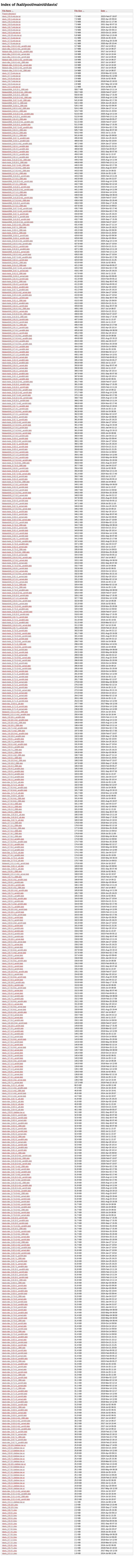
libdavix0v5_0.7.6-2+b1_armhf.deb (16, 433)
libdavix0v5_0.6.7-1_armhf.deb (15, 617)
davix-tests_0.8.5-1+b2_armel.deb (16, 520)
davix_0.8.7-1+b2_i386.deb (13, 731)
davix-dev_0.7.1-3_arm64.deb (14, 1394)
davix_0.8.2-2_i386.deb (12, 809)
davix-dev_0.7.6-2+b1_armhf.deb (16, 1212)
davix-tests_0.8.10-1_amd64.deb (15, 249)
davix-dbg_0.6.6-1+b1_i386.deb (15, 62)
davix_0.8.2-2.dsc (9, 1516)
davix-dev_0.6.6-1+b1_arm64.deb (16, 1421)
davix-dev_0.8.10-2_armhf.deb (15, 1218)
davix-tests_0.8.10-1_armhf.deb (15, 387)
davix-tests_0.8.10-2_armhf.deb (15, 595)
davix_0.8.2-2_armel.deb (12, 1018)
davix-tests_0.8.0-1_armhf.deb (15, 514)
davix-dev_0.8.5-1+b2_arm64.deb (16, 1253)
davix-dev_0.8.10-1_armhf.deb (15, 1272)
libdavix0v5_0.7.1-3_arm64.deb (15, 455)
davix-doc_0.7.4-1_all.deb (13, 782)
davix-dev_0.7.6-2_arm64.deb (14, 1318)
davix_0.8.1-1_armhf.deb (12, 974)
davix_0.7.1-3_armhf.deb (12, 1064)
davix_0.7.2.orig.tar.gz (11, 73)
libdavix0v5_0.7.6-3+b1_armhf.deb (16, 425)
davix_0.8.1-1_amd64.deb (13, 780)
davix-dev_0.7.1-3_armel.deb (14, 1399)
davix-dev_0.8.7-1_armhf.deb (14, 1256)
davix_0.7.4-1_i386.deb (12, 834)
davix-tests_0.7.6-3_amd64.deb (15, 544)
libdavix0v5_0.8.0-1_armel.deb (15, 365)
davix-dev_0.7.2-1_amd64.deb (15, 1391)
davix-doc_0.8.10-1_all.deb (13, 815)
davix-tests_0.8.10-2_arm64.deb (15, 614)
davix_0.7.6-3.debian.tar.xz (13, 1467)
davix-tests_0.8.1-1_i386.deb (14, 301)
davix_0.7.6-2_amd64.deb (13, 847)
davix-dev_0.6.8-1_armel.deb (14, 1413)
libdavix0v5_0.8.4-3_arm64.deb (15, 279)
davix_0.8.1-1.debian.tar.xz (13, 1486)
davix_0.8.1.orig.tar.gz (11, 19)
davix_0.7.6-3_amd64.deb (13, 777)
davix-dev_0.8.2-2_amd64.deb (15, 1139)
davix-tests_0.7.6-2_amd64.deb (15, 590)
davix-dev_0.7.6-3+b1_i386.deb (15, 1193)
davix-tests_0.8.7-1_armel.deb (14, 506)
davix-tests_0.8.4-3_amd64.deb (15, 360)
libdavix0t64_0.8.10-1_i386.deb (15, 89)
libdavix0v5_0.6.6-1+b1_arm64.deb (16, 558)
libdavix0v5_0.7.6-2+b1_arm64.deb (16, 411)
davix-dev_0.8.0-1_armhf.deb (14, 1115)
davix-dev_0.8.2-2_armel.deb (14, 1134)
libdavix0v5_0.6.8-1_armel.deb (15, 604)
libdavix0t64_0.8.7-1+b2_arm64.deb (17, 208)
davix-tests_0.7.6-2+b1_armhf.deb (16, 641)
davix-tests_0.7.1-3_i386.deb (14, 644)
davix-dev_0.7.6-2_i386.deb (13, 1321)
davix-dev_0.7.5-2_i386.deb (13, 1332)
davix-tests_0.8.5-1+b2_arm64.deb (16, 441)
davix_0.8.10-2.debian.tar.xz (14, 1445)
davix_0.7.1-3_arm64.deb (12, 1031)
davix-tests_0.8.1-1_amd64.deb (15, 376)
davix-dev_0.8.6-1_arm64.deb (14, 1294)
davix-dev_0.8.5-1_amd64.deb (15, 1337)
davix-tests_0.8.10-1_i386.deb (14, 163)
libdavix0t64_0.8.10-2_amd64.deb (16, 125)
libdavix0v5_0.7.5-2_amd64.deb (15, 347)
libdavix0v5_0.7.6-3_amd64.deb (15, 341)
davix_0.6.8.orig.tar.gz (11, 79)
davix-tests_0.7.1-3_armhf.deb (15, 706)
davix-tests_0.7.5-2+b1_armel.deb (16, 690)
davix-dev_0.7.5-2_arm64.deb (14, 1329)
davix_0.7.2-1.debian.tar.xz (13, 1461)
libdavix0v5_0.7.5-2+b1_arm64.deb (16, 460)
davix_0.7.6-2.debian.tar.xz (13, 1470)
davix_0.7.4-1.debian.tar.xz (13, 1472)
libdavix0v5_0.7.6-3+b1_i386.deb (16, 168)
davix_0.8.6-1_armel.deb (12, 955)
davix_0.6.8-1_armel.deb (12, 1072)
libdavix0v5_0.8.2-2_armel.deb (15, 368)
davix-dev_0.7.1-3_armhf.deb (14, 1396)
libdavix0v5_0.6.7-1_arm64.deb (15, 539)
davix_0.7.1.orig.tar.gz (11, 76)
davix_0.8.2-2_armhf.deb (12, 969)
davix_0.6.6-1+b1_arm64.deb (14, 1012)
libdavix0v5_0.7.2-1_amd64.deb (15, 352)
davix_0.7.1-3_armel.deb (12, 1069)
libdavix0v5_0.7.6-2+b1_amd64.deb (17, 336)
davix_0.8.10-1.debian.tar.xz (14, 1464)
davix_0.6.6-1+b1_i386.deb (13, 888)
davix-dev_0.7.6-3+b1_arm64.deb (16, 1199)
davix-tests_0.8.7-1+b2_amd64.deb (17, 257)
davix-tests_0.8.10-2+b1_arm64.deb (17, 612)
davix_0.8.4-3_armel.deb (12, 993)
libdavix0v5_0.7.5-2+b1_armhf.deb (16, 493)
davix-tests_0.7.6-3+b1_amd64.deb (17, 541)
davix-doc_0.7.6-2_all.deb (13, 858)
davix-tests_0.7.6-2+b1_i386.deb (15, 482)
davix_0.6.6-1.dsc (9, 1551)
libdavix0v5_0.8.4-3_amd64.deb (15, 149)
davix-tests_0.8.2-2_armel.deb (14, 547)
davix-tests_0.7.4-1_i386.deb (14, 587)
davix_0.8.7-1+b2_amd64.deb (14, 728)
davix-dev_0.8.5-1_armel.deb (14, 1340)
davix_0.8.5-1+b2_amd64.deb (14, 744)
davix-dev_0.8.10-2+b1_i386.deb (16, 1158)
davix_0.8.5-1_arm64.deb (12, 901)
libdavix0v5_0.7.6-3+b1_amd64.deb (17, 338)
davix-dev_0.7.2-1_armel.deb (14, 1386)
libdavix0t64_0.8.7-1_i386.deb (14, 103)
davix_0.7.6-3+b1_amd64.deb (14, 790)
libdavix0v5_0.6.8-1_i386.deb (14, 263)
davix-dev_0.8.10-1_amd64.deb (15, 1269)
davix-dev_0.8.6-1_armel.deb (14, 1288)
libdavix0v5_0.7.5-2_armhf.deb (15, 490)
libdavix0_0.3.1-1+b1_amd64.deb (16, 715)
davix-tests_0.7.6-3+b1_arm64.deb (16, 636)
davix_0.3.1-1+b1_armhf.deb (14, 1093)
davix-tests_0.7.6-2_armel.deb (14, 682)
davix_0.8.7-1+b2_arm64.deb (14, 904)
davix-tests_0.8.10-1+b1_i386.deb (16, 160)
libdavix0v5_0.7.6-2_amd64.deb (15, 330)
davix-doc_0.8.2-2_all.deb (13, 1104)
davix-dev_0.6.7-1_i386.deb (13, 1437)
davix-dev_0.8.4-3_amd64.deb (15, 1359)
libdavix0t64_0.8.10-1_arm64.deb (16, 187)
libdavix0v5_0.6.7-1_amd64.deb (15, 406)
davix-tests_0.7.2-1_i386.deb (14, 585)
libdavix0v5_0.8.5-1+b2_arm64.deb (16, 244)
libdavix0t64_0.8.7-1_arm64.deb (15, 217)
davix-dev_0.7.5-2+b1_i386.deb (15, 1234)
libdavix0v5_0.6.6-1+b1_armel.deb (16, 625)
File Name (6, 11)
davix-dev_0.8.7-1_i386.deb (13, 1258)
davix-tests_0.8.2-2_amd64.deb (15, 363)
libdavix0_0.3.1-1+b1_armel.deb (15, 874)
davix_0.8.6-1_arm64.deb (12, 882)
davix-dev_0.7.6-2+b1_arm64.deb (16, 1204)
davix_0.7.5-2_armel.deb (12, 1053)
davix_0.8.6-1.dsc (9, 1513)
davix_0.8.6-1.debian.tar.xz (13, 1453)
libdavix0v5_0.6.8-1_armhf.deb (15, 568)
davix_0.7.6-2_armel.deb (12, 1050)
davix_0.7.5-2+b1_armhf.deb (14, 1039)
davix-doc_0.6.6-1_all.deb (13, 704)
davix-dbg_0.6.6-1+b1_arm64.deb (16, 49)
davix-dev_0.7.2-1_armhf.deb (14, 1383)
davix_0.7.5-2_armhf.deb (12, 1037)
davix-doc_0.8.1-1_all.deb (13, 866)
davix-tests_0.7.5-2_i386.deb (14, 549)
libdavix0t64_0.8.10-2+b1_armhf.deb (17, 198)
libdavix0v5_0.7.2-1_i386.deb (14, 184)
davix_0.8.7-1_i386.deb (12, 750)
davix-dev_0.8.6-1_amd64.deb (15, 1291)
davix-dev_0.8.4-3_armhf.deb (14, 1350)
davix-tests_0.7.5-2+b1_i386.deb (15, 552)
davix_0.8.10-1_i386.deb (12, 725)
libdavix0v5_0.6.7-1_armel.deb (15, 628)
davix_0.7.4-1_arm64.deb (12, 1034)
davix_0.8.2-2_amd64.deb (13, 774)
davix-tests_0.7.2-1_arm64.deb (15, 679)
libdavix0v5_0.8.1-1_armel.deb (15, 371)
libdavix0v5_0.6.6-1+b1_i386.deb (16, 309)
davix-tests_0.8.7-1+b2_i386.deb (15, 165)
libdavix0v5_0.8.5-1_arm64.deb (15, 246)
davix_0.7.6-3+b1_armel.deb (14, 1010)
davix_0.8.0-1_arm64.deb (12, 936)
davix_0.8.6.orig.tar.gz (11, 30)
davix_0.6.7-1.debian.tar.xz (13, 1478)
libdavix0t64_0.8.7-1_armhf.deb (15, 214)
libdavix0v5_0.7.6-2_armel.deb (15, 560)
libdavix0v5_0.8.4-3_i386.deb (14, 119)
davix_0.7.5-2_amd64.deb (13, 839)
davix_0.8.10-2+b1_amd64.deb (15, 734)
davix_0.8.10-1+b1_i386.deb (14, 723)
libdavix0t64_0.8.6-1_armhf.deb (15, 236)
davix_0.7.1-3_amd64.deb (13, 850)
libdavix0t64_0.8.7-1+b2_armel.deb (16, 268)
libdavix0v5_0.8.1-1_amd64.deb (15, 157)
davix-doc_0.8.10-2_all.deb (13, 817)
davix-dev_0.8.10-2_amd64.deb (15, 1221)
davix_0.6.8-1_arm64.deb (12, 985)
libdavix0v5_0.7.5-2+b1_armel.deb (16, 574)
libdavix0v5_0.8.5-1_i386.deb (14, 111)
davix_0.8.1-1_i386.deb (12, 807)
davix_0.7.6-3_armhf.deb (12, 980)
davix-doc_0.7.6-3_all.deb (13, 853)
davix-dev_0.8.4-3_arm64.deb (14, 1353)
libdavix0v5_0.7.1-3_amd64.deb (15, 355)
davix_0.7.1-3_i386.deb (12, 823)
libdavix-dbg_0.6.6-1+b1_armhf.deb (17, 68)
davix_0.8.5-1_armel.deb (12, 947)
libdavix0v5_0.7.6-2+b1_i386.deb (16, 171)
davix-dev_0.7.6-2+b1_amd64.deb (16, 1207)
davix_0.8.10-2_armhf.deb (13, 1026)
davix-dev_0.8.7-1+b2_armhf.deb (16, 1169)
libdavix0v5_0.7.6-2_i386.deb (14, 195)
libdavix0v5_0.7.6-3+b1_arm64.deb (16, 430)
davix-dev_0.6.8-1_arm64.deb (14, 1405)
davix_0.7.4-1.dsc (9, 1532)
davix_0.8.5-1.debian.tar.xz (13, 1448)
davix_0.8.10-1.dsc (10, 1505)
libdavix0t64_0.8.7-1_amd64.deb (15, 138)
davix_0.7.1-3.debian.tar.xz (13, 1451)
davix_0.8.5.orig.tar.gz (11, 33)
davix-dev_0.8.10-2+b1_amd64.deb (17, 1161)
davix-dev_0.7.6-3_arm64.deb (14, 1302)
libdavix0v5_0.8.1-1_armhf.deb (15, 333)
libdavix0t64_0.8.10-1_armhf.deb (15, 176)
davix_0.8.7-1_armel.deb (12, 945)
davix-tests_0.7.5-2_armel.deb (14, 693)
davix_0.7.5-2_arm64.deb (12, 1020)
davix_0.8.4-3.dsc (9, 1521)
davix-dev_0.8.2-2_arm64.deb (14, 1131)
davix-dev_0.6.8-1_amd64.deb (15, 1410)
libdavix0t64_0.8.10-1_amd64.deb (16, 117)
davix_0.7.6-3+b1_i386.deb (13, 801)
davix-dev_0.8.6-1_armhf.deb (14, 1286)
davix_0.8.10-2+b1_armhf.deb (14, 1023)
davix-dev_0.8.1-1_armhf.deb (14, 1150)
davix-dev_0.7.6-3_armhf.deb (14, 1307)
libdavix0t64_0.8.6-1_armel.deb (15, 276)
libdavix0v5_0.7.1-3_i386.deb (14, 192)
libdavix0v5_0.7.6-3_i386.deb (14, 179)
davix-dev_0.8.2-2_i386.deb (13, 1137)
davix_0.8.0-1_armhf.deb (12, 966)
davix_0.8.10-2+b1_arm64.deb (15, 972)
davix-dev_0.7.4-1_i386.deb (13, 1375)
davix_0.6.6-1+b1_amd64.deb (14, 880)
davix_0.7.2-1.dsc (9, 1543)
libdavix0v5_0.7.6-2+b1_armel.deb (16, 509)
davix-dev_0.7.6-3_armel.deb (14, 1299)
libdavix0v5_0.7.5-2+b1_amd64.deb (17, 344)
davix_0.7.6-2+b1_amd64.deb (14, 788)
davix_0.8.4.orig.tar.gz (11, 16)
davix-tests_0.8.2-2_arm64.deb (15, 487)
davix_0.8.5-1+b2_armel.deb (14, 942)
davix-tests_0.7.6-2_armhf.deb (15, 650)
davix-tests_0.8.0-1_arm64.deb (15, 536)
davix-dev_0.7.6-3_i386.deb (13, 1296)
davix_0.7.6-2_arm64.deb (12, 996)
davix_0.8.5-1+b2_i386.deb (13, 755)
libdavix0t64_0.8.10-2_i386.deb (15, 95)
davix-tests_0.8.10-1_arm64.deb (15, 401)
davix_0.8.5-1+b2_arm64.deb (14, 899)
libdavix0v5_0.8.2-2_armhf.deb (15, 322)
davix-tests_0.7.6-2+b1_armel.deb (16, 666)
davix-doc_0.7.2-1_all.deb (13, 785)
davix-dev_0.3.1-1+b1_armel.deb (16, 1491)
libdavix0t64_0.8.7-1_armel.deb (15, 271)
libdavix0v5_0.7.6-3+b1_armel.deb (16, 498)
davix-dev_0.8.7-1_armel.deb (14, 1264)
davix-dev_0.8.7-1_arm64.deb (14, 1261)
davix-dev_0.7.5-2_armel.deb (14, 1326)
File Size (78, 11)
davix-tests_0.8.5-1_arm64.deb (15, 447)
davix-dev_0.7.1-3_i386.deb (13, 1388)
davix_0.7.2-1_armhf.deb (12, 1045)
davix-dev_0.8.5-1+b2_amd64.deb (16, 1248)
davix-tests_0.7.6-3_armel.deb (14, 655)
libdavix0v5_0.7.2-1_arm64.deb (15, 414)
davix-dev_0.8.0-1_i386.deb (13, 1126)
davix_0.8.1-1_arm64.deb (12, 928)
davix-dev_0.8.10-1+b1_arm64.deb (16, 1177)
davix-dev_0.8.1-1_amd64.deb (15, 1147)
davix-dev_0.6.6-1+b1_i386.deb (15, 1418)
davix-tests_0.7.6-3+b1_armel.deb (16, 658)
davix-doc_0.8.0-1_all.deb (13, 869)
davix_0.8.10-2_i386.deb (12, 763)
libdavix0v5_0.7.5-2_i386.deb (14, 206)
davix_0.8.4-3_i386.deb (12, 766)
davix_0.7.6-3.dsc (9, 1529)
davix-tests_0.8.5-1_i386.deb (14, 233)
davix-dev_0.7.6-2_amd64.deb (15, 1313)
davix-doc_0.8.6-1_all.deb (13, 1101)
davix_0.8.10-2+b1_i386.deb (14, 760)
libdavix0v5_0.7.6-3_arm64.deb (15, 436)
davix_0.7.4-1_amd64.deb (13, 855)
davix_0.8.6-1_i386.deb (12, 752)
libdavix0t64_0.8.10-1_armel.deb (15, 252)
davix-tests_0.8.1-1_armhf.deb (15, 512)
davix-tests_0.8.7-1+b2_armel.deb (16, 474)
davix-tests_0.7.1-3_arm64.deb (15, 701)
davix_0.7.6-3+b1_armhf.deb (14, 977)
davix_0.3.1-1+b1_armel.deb (14, 1096)
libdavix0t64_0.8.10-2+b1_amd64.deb (18, 122)
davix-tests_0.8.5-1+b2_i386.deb (15, 225)
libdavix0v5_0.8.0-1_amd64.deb (15, 152)
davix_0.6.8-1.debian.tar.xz (13, 1480)
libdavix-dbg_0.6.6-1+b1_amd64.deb (17, 52)
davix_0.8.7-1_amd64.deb (13, 742)
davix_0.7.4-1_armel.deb (12, 1077)
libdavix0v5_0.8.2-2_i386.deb (14, 133)
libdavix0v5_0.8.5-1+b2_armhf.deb (16, 254)
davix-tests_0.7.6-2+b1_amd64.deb (17, 566)
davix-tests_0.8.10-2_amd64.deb (15, 384)
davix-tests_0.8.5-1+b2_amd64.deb (17, 295)
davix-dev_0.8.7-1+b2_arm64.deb (16, 1180)
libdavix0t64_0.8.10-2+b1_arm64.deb (17, 222)
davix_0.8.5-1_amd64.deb (13, 747)
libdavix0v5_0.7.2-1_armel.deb (15, 579)
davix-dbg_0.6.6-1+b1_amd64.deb (16, 46)
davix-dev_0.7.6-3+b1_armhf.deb (16, 1202)
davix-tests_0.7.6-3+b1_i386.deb (15, 463)
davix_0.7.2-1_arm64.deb (12, 1028)
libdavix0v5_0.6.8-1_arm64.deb (15, 468)
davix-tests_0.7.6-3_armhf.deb (15, 631)
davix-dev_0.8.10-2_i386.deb (14, 1229)
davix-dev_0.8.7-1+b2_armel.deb (16, 1175)
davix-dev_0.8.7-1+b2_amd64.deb (16, 1172)
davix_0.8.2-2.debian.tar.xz (13, 1483)
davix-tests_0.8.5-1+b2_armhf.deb (16, 422)
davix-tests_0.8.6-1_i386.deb (14, 230)
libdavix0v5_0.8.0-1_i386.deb (14, 130)
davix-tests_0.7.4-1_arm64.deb (15, 677)
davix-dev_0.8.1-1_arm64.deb (14, 1145)
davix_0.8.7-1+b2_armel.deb (14, 953)
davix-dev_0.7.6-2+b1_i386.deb (15, 1210)
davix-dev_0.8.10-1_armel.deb (15, 1275)
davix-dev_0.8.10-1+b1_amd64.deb (17, 1185)
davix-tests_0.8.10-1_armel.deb (15, 471)
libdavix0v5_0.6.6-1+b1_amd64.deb (17, 390)
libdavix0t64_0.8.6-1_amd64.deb (15, 141)
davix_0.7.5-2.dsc (9, 1537)
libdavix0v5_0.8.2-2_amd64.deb (15, 154)
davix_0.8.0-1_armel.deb (12, 991)
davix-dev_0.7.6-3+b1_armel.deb (16, 1196)
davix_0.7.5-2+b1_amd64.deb (14, 842)
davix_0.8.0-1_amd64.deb (13, 771)
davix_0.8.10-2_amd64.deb (13, 736)
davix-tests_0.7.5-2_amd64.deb (15, 609)
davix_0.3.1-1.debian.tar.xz (13, 1502)
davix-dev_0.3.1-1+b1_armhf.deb (16, 1499)
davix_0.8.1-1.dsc (9, 1526)
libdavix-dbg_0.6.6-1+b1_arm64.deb (17, 60)
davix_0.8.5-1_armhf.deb (12, 926)
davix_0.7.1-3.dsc (9, 1540)
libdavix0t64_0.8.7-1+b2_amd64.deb (17, 127)
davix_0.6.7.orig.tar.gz (11, 81)
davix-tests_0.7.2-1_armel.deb (14, 696)
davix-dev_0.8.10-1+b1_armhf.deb (16, 1188)
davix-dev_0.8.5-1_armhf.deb (14, 1345)
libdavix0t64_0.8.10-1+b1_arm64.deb (17, 190)
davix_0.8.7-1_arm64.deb (12, 893)
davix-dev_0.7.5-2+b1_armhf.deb (16, 1240)
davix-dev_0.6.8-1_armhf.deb (14, 1415)
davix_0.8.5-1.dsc (9, 1518)
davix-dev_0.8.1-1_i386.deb (13, 1153)
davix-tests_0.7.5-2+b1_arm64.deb (16, 669)
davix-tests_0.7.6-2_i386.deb (14, 525)
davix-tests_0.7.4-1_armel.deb (14, 698)
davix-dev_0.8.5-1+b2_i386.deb (15, 1242)
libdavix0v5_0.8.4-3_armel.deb (15, 357)
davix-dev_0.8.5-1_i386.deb (13, 1348)
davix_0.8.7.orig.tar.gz (11, 27)
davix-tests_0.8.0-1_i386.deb (14, 282)
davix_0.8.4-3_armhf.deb (12, 963)
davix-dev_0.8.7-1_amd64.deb (15, 1267)
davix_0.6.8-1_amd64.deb (13, 896)
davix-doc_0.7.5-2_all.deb (13, 861)
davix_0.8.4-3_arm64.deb (12, 934)
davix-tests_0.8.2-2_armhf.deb (15, 476)
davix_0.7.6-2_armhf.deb (12, 1042)
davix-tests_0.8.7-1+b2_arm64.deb (16, 403)
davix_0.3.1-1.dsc (9, 1553)
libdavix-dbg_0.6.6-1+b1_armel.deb (17, 65)
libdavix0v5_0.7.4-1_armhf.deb (15, 504)
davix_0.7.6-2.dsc (9, 1534)
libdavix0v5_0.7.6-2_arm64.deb (15, 457)
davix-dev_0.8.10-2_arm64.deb (15, 1223)
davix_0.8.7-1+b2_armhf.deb (14, 915)
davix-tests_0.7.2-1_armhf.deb (15, 685)
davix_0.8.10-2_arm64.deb (13, 982)
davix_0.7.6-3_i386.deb (12, 804)
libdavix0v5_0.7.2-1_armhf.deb (15, 522)
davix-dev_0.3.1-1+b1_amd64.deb (16, 1494)
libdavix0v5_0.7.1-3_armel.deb (15, 598)
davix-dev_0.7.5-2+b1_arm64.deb (16, 1231)
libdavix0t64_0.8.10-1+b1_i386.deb (16, 97)
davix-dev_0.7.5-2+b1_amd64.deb (16, 1226)
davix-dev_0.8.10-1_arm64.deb (15, 1277)
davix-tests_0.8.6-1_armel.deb (14, 517)
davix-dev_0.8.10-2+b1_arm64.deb (16, 1156)
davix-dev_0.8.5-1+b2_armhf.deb (16, 1245)
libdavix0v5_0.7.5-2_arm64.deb (15, 452)
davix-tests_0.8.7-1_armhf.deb (15, 420)
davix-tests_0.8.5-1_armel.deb (14, 528)
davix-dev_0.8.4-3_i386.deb (13, 1361)
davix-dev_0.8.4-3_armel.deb (14, 1356)
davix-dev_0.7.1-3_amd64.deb (15, 1402)
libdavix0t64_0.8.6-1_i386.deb (14, 106)
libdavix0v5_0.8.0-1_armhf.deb (15, 306)
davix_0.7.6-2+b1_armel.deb (14, 1007)
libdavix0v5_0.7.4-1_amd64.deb (15, 349)
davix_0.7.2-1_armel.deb (12, 1074)
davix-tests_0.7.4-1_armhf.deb (15, 687)
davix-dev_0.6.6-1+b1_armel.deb (16, 1423)
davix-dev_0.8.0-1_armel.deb (14, 1120)
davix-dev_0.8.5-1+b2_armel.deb (16, 1250)
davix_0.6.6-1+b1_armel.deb (14, 1080)
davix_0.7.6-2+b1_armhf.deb (14, 988)
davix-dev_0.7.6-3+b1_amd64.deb (16, 1191)
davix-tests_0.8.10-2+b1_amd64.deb (17, 382)
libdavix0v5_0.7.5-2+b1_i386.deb (16, 200)
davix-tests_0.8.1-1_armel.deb (14, 577)
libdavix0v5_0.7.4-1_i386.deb (14, 173)
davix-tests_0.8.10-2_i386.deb (14, 317)
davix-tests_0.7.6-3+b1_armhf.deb (16, 633)
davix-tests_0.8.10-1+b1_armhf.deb (17, 393)
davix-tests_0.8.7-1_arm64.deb (15, 444)
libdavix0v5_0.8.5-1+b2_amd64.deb (17, 144)
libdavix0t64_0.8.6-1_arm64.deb (15, 238)
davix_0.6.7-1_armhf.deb (12, 1066)
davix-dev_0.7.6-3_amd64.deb (15, 1304)
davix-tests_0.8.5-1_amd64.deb (15, 303)
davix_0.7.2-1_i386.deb (12, 825)
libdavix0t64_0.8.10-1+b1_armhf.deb (17, 181)
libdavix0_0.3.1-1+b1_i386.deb (15, 712)
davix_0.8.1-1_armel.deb (12, 1004)
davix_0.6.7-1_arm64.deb (12, 999)
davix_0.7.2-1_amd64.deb (13, 844)
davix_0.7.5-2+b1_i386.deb (13, 828)
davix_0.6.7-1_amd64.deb (13, 907)
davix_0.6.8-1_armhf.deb (12, 1056)
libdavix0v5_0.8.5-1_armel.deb (15, 311)
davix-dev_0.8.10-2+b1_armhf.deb (16, 1164)
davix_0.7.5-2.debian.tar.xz (13, 1475)
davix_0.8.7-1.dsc (9, 1510)
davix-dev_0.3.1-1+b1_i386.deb (15, 1497)
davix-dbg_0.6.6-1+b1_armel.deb (16, 54)
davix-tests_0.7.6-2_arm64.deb (15, 652)
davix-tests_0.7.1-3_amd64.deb (15, 674)
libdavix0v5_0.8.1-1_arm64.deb (15, 328)
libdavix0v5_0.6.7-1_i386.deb (14, 325)
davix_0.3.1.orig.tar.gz (11, 87)
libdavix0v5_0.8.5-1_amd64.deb (15, 146)
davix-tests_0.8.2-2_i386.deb (14, 273)
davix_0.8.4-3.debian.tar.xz (13, 1456)
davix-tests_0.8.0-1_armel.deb (14, 563)
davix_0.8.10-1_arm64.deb (13, 885)
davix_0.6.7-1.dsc (9, 1548)
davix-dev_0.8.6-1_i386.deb (13, 1283)
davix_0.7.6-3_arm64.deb (12, 958)
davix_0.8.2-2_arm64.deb (12, 931)
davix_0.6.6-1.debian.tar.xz (13, 1488)
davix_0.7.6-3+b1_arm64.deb (14, 950)
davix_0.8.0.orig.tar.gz (11, 24)
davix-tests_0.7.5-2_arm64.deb (15, 671)
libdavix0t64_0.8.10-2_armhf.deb (15, 203)
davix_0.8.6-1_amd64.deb (13, 739)
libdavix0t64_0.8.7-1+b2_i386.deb (16, 100)
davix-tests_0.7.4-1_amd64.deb (15, 620)
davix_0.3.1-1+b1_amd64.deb (14, 1088)
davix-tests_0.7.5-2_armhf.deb (15, 663)
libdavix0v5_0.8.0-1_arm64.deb (15, 298)
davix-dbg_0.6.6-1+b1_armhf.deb (16, 57)
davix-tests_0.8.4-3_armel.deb (14, 555)
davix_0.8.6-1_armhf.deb (12, 917)
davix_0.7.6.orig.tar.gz (11, 43)
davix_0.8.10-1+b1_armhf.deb (14, 909)
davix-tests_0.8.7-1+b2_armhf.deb (16, 395)
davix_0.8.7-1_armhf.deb (12, 920)
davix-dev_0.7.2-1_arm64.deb (14, 1377)
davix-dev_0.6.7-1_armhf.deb (14, 1440)
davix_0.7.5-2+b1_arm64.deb (14, 1001)
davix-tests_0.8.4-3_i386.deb (14, 265)
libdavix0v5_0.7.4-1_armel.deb (15, 582)
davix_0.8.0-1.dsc (9, 1524)
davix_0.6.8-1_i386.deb (12, 871)
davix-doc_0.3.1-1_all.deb (13, 1085)
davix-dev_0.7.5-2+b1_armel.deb (16, 1237)
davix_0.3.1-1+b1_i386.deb (13, 1091)
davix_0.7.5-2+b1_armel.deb (14, 1047)
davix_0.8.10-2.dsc (10, 1507)
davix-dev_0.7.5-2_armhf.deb (14, 1323)
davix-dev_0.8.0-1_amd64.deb (15, 1123)
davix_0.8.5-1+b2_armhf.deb (14, 923)
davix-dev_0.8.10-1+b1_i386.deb (16, 1183)
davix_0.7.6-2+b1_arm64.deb (14, 961)
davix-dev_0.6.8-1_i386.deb (13, 1407)
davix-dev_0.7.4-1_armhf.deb (14, 1367)
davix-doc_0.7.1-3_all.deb (13, 793)
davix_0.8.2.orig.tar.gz (11, 22)
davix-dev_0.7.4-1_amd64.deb (15, 1364)
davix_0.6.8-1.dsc (9, 1545)
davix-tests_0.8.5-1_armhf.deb (15, 449)
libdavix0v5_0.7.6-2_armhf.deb (15, 484)
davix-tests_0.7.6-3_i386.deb (14, 466)
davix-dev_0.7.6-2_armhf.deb (14, 1310)
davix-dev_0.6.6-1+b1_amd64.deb (16, 1429)
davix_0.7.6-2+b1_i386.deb (13, 798)
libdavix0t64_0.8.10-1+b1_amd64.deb (18, 114)
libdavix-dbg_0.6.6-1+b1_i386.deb (16, 71)
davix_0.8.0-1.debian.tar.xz (13, 1112)
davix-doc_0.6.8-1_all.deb (13, 796)
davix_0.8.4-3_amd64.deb (13, 769)
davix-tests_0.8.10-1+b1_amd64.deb (17, 241)
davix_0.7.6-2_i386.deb (12, 836)
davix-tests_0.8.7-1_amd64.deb (15, 290)
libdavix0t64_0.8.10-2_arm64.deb (16, 219)
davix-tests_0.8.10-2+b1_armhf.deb (17, 593)
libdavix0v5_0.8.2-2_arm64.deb (15, 319)
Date (103, 11)
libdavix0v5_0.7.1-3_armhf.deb (15, 533)
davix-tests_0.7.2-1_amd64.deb (15, 623)
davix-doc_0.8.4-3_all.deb (13, 1110)
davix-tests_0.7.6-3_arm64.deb (15, 639)
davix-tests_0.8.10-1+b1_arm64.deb (17, 398)
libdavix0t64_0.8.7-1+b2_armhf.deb (17, 211)
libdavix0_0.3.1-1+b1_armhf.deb (15, 863)
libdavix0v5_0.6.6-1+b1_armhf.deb (16, 601)
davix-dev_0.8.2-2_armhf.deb (14, 1129)
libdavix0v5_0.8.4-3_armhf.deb (15, 284)
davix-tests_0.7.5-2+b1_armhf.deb (16, 660)
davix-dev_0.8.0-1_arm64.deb (14, 1118)
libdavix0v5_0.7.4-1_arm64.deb (15, 409)
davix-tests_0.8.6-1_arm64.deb (15, 439)
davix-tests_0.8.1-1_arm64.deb (15, 530)
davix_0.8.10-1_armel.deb (13, 939)
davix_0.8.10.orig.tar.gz (12, 35)
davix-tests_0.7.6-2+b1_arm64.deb (16, 647)
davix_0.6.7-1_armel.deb (12, 1083)
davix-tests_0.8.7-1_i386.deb (14, 227)
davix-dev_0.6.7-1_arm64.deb (14, 1432)
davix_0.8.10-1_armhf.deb (13, 912)
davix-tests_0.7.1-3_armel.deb (14, 709)
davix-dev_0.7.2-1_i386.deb (13, 1380)
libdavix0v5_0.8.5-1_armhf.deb (15, 260)
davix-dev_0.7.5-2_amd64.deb (15, 1334)
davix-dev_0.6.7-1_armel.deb (14, 1434)
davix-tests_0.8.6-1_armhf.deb (15, 417)
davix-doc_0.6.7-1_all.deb (13, 820)
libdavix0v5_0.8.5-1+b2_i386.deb (16, 108)
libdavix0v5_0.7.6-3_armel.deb (15, 495)
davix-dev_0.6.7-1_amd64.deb (15, 1442)
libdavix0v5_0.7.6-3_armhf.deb (15, 428)
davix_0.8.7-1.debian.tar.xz (13, 1459)
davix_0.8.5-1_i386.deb (12, 758)
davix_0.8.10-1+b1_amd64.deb (15, 720)
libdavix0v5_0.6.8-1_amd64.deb (15, 379)
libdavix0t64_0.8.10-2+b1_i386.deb (16, 92)
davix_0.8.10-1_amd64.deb (13, 717)
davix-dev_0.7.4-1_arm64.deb (14, 1372)
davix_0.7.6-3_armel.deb (12, 1015)
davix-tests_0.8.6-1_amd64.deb (15, 287)
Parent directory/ (9, 14)
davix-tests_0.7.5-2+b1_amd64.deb (17, 606)
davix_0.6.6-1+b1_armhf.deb (14, 1061)
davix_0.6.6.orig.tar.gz (11, 84)
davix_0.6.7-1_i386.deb (12, 877)
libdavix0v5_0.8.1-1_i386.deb (14, 135)
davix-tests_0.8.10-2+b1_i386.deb (16, 314)
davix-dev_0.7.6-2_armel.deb (14, 1315)
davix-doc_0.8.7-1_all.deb (13, 1099)
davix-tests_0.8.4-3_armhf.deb (15, 479)
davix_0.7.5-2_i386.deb (12, 831)
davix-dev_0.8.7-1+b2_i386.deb (15, 1166)
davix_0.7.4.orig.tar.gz (11, 38)
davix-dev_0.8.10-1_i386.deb (14, 1280)
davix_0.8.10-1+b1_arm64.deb (15, 890)
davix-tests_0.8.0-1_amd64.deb (15, 374)
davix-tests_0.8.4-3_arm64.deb (15, 501)
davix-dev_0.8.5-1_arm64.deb (14, 1342)
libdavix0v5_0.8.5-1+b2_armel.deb (16, 292)
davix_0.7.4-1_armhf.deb (12, 1058)
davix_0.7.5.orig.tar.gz (11, 41)
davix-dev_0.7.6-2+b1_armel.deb (16, 1215)
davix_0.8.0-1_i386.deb (12, 812)
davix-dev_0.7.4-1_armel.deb (14, 1369)
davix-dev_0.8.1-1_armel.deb (14, 1142)
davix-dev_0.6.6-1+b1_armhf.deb (16, 1426)
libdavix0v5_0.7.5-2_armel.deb (15, 571)
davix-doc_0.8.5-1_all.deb (13, 1107)
